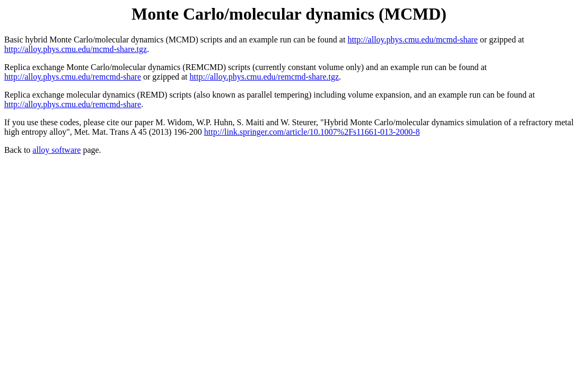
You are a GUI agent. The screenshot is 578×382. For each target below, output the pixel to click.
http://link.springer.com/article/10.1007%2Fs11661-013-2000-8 (312, 131)
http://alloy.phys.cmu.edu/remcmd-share (72, 76)
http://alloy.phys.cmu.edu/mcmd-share (412, 39)
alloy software (56, 149)
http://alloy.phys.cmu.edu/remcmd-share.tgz (264, 76)
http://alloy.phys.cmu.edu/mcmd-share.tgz (75, 49)
